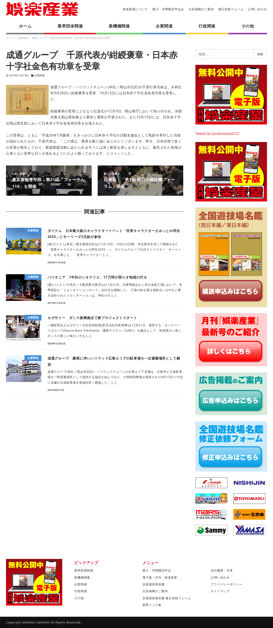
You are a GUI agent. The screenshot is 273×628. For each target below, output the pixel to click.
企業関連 (40, 75)
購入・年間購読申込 (156, 570)
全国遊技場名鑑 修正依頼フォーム (166, 598)
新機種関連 (82, 577)
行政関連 (80, 591)
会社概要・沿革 (222, 570)
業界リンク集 (151, 605)
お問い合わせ (257, 9)
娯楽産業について (135, 9)
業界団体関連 (83, 570)
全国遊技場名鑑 (153, 584)
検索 (260, 54)
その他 (79, 598)
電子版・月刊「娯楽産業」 (161, 577)
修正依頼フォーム (231, 9)
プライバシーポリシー (226, 584)
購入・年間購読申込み (168, 9)
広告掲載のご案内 (201, 9)
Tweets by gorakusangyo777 (217, 133)
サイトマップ (220, 591)
